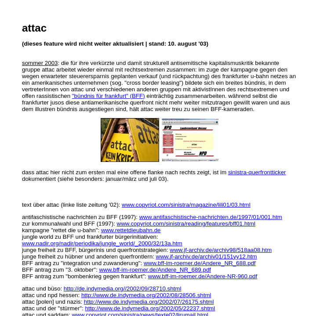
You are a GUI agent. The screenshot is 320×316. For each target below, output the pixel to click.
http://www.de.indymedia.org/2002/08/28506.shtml (146, 295)
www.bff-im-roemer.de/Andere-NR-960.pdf (203, 276)
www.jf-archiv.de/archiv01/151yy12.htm (206, 256)
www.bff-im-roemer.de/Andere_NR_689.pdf (155, 269)
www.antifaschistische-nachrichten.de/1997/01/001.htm (210, 217)
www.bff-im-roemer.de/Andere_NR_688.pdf (200, 263)
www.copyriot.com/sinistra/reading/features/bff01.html (186, 223)
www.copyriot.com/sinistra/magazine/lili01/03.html (186, 204)
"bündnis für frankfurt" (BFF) (108, 96)
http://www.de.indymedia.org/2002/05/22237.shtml (150, 308)
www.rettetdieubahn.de (131, 230)
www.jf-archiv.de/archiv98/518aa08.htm (221, 250)
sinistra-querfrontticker (257, 172)
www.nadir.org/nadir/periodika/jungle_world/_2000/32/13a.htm (102, 243)
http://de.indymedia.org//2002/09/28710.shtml (122, 288)
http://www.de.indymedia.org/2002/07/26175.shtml (149, 301)
